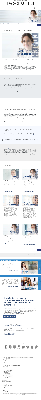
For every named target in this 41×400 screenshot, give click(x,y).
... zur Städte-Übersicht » (13, 271)
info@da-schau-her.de (20, 313)
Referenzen (5, 387)
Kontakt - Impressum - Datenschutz (8, 389)
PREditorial (5, 383)
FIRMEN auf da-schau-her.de (7, 385)
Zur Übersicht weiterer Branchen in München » (25, 255)
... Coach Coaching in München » (9, 191)
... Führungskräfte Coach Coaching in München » (28, 219)
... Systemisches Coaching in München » (29, 191)
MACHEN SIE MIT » (9, 316)
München (8, 23)
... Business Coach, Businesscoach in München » (11, 218)
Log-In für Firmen (5, 391)
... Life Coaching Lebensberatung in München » (11, 244)
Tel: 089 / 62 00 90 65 (18, 312)
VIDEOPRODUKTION (6, 388)
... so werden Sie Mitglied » (13, 286)
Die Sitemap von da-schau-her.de (8, 390)
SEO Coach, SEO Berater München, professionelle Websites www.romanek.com (11, 366)
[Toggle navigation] (34, 8)
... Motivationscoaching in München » (29, 244)
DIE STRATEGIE (5, 386)
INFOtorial (3, 23)
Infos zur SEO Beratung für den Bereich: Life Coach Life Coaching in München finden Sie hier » (9, 334)
